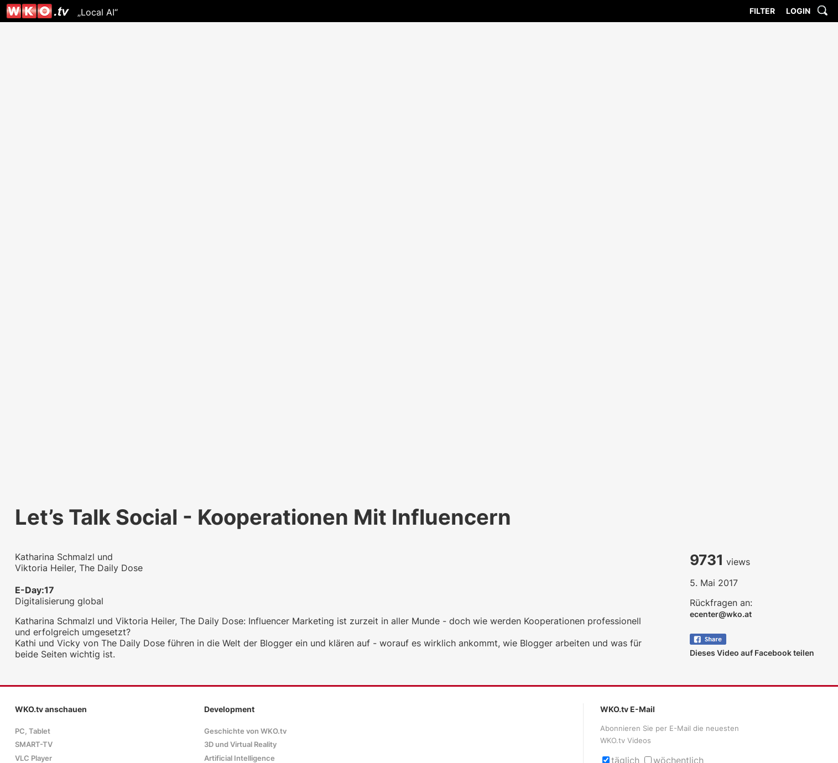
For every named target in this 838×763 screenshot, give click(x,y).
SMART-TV (34, 744)
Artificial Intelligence (239, 758)
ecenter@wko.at (721, 614)
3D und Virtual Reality (240, 744)
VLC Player (33, 758)
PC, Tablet (32, 731)
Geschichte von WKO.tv (245, 731)
